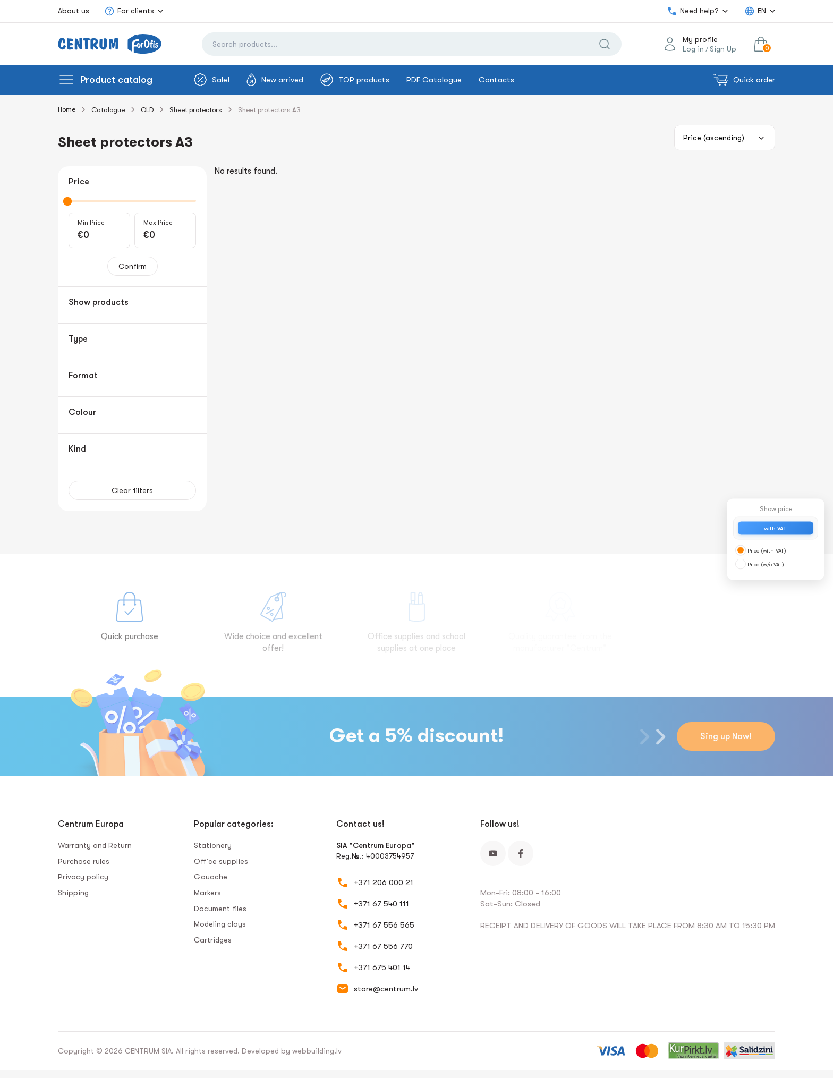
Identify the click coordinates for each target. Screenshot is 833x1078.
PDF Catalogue (434, 79)
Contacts (496, 79)
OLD (147, 110)
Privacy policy (83, 876)
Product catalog (116, 79)
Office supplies (221, 861)
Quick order (744, 80)
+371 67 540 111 (381, 904)
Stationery (213, 845)
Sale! (212, 79)
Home (66, 109)
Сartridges (213, 940)
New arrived (274, 79)
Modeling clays (220, 924)
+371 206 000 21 (383, 882)
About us (73, 10)
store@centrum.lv (386, 989)
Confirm (132, 266)
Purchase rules (83, 861)
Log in (693, 49)
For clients (129, 11)
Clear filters (132, 490)
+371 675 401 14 (382, 967)
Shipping (73, 892)
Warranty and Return (95, 845)
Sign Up (723, 49)
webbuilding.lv (317, 1051)
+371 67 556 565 (384, 925)
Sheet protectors (195, 110)
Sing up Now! (726, 736)
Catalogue (108, 110)
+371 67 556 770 (383, 946)
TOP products (354, 79)
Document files (220, 908)
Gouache (210, 876)
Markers (207, 892)
